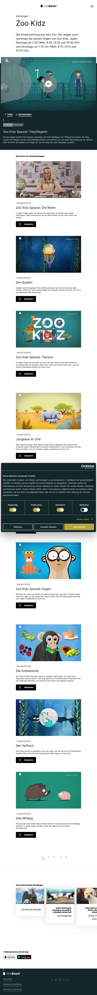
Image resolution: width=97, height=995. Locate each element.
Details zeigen (82, 519)
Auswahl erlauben (48, 527)
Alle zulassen (79, 527)
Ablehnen (18, 527)
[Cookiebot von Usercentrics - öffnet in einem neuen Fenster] (83, 467)
